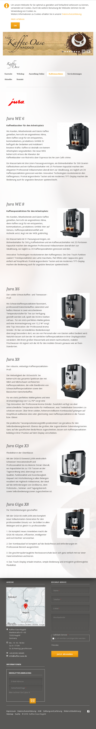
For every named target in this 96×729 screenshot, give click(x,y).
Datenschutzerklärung (71, 14)
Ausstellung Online (36, 74)
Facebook (88, 711)
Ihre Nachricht (59, 617)
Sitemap (9, 714)
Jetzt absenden (65, 654)
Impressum (11, 711)
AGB (39, 711)
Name (57, 590)
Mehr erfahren (17, 19)
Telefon (57, 599)
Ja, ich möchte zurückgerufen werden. (70, 638)
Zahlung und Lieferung (52, 711)
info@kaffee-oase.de (18, 656)
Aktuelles (8, 79)
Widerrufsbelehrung (72, 711)
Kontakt (20, 79)
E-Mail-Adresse (17, 681)
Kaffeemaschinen (56, 74)
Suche (17, 714)
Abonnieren (32, 701)
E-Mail (57, 608)
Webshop (20, 74)
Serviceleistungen (74, 74)
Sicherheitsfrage (18, 688)
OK (15, 25)
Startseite (8, 74)
